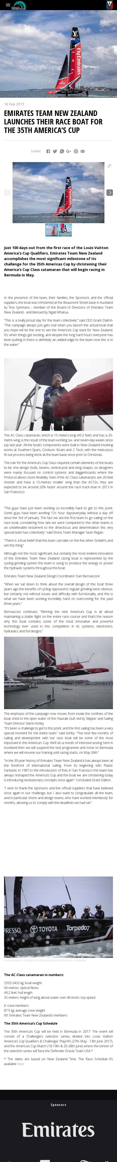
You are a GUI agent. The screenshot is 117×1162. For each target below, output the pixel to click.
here (20, 1064)
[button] (109, 165)
